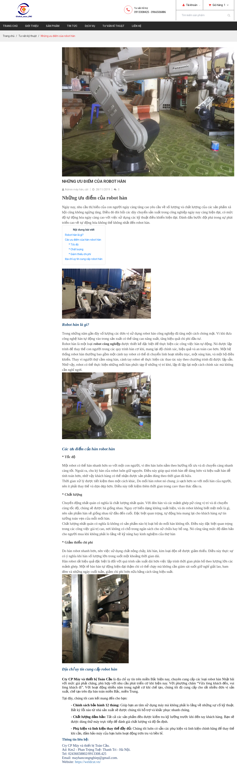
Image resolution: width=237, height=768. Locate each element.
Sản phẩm (52, 25)
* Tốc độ (74, 244)
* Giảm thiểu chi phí (80, 254)
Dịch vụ (90, 25)
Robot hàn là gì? (74, 234)
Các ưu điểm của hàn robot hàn (83, 239)
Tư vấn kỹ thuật (28, 35)
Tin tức (72, 25)
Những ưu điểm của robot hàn (94, 181)
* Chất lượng (76, 249)
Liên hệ (136, 25)
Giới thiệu (32, 25)
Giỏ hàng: (218, 5)
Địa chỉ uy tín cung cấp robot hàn (83, 258)
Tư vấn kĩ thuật (113, 25)
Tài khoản (190, 5)
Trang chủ (10, 25)
